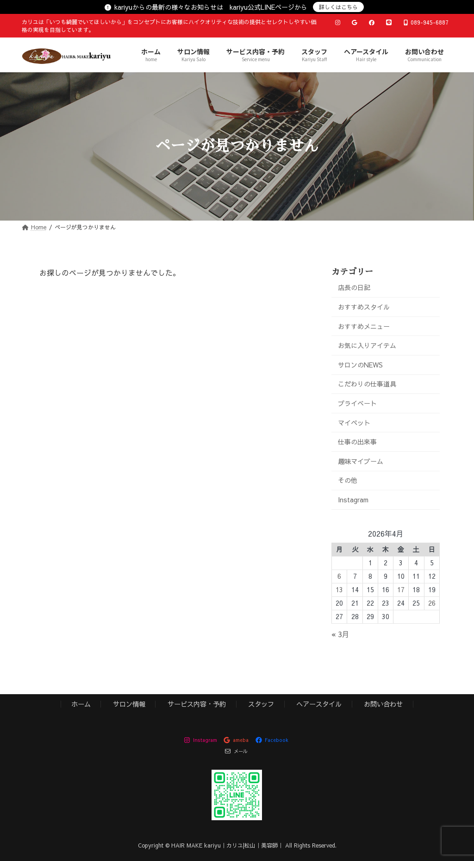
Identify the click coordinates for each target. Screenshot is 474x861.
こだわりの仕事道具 (367, 383)
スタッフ (261, 704)
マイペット (354, 422)
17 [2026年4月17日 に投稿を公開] (401, 589)
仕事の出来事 (357, 441)
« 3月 (340, 634)
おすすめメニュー (364, 325)
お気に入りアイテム (367, 345)
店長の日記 (354, 287)
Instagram (353, 499)
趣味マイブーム (360, 460)
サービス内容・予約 (197, 704)
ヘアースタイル (319, 704)
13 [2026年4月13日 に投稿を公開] (339, 589)
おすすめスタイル (364, 306)
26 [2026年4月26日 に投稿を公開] (432, 603)
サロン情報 (129, 704)
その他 (347, 480)
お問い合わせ (383, 704)
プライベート (357, 403)
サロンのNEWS (360, 364)
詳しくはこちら (338, 7)
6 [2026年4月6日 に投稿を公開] (339, 576)
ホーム (81, 704)
